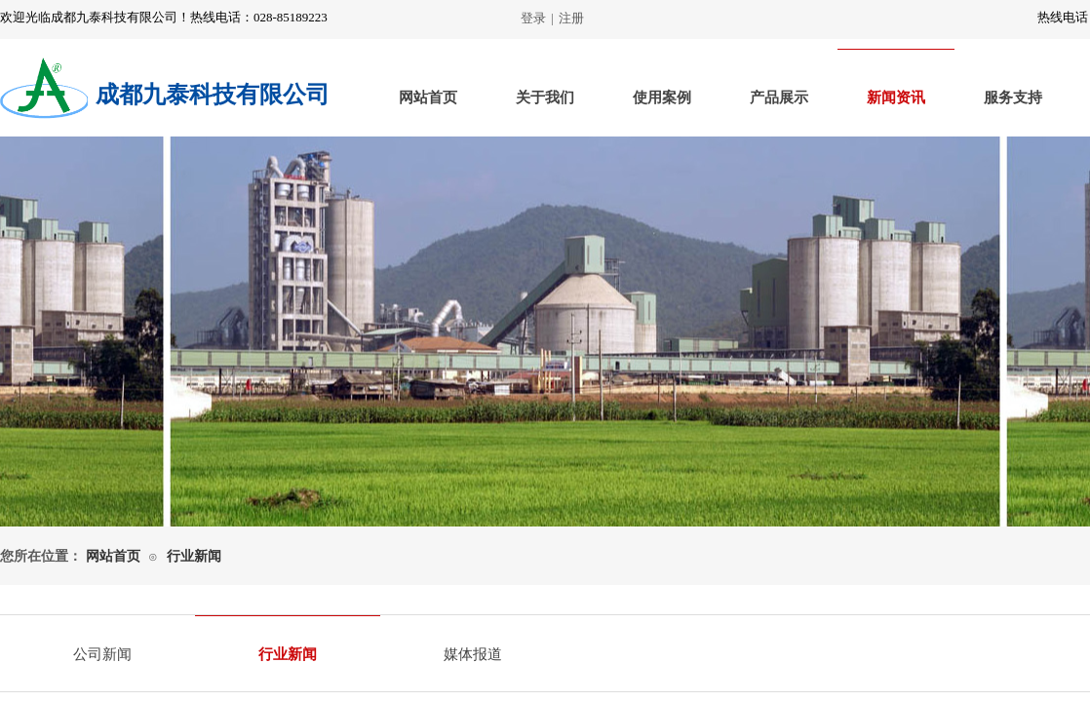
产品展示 (779, 97)
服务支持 (1013, 97)
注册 (571, 18)
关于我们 (545, 97)
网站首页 (428, 97)
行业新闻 (194, 556)
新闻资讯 (896, 97)
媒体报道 (473, 654)
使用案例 (662, 97)
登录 (533, 18)
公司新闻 (102, 654)
